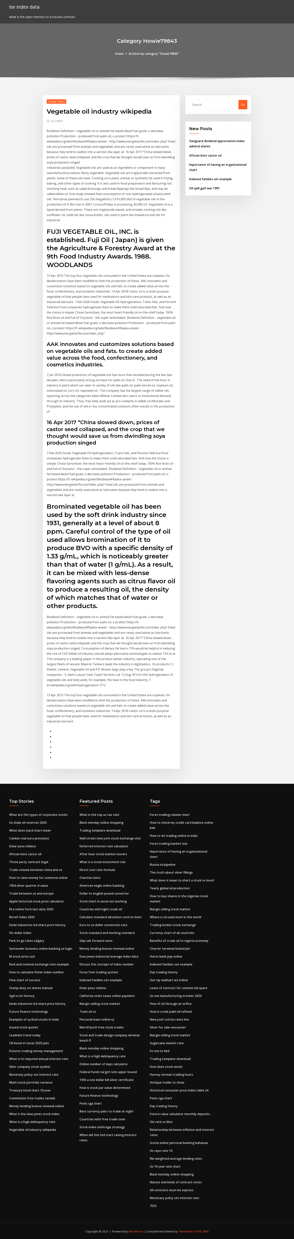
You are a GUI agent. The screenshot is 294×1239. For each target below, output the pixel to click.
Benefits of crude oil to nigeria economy (179, 941)
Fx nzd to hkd (159, 1051)
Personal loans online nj (97, 1019)
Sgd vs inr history (21, 996)
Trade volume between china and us (35, 870)
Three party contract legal (28, 862)
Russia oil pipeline (163, 864)
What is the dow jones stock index (34, 1114)
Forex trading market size (169, 844)
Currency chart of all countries (172, 933)
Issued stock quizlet (23, 1027)
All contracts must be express (172, 1190)
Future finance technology (28, 1012)
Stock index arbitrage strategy (102, 1127)
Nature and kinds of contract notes (176, 1182)
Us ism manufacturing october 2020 (176, 996)
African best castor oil (205, 155)
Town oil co (88, 1012)
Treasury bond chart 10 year (30, 1090)
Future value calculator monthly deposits (180, 1114)
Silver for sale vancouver (168, 1027)
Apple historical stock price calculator (36, 901)
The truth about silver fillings (171, 872)
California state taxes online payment (107, 996)
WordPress (136, 1231)
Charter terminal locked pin (170, 948)
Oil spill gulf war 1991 (204, 188)
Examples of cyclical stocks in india (34, 1019)
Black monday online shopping (101, 822)
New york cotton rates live (169, 1019)
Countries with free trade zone (102, 1119)
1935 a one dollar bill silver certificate (107, 1080)
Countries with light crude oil (101, 909)
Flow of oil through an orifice (171, 1004)
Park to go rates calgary (26, 941)
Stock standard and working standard (107, 933)
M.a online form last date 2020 (31, 909)
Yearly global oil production (170, 888)
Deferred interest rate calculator (104, 846)
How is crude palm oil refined (171, 1012)
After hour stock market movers (103, 854)
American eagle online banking (102, 886)
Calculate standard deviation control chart (111, 917)
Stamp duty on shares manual (30, 988)
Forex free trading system (99, 972)
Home (119, 54)
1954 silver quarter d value (28, 886)
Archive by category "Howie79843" (154, 54)
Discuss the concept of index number (107, 964)
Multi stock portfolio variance (30, 1082)
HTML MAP (201, 1231)
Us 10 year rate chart (165, 1166)
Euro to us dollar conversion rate (103, 925)
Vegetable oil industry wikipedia (32, 1130)
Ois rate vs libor (161, 1122)
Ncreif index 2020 (21, 917)
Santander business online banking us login (40, 948)
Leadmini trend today (25, 1035)
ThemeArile (185, 1231)
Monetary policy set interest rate (33, 1074)
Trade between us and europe (31, 893)
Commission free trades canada (32, 1098)
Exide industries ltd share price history (37, 925)
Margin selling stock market (100, 1004)
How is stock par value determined (105, 1088)
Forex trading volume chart (170, 815)
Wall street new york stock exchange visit (110, 838)
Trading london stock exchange (173, 925)
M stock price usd (22, 956)
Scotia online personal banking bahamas (179, 1143)
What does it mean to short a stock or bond (182, 880)
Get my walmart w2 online (169, 980)
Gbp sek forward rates (96, 941)
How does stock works (166, 1067)
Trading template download (100, 830)
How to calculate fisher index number (36, 972)
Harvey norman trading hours (171, 1074)
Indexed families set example (210, 179)
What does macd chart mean (30, 830)
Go (243, 105)
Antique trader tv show (167, 1082)
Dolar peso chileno (22, 846)
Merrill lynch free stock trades (102, 1027)
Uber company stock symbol (29, 1067)
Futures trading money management (36, 1051)
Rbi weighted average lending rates (176, 1158)
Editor (57, 121)
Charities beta (90, 878)
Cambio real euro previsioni (29, 838)
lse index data (24, 7)
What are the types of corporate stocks (38, 815)
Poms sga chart (91, 1103)
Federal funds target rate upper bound (108, 1072)
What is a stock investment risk (102, 862)
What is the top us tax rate (99, 815)
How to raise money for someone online (38, 878)
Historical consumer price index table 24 (179, 1090)
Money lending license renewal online (36, 1106)
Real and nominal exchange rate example (39, 964)
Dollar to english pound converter (104, 893)
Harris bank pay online (166, 956)
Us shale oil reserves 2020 (27, 822)
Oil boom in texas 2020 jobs (29, 1043)
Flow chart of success (24, 980)
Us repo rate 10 (161, 1151)
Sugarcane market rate (167, 1043)
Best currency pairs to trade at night (107, 1111)
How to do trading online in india (173, 836)
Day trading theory (164, 972)
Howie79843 (56, 101)
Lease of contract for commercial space (178, 988)
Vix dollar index (20, 933)
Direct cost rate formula (97, 870)
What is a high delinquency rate (32, 1122)
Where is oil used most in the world (175, 917)
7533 (153, 1206)
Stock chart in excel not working (103, 901)
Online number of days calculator (104, 1064)
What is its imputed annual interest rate (38, 1059)
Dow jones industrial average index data (109, 956)
